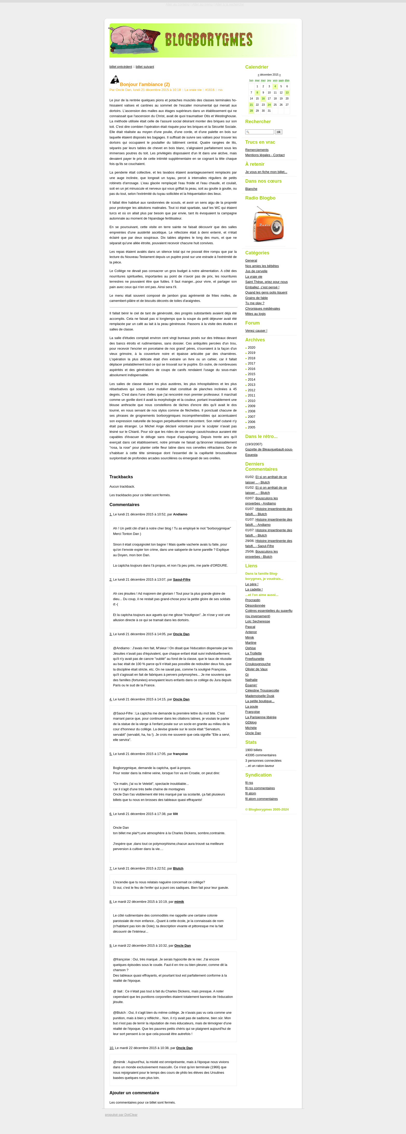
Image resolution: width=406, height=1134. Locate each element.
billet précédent (121, 67)
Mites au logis (255, 314)
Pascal (250, 627)
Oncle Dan (181, 634)
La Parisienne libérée (260, 717)
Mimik (249, 637)
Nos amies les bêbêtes (262, 266)
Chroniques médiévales (262, 308)
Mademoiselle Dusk (259, 696)
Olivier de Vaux (256, 669)
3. (111, 634)
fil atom (250, 793)
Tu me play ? (254, 303)
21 (251, 104)
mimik (179, 902)
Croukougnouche (257, 664)
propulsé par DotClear (121, 1115)
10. (112, 1048)
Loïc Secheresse (257, 621)
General (251, 260)
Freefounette (254, 659)
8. (111, 902)
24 (269, 104)
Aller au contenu (178, 4)
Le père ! (251, 584)
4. (111, 699)
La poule (251, 706)
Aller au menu (202, 4)
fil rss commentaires (260, 788)
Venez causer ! (256, 331)
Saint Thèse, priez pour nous (266, 282)
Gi (247, 675)
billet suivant (145, 67)
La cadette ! (254, 589)
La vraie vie (192, 90)
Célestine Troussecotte (262, 690)
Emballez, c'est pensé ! (262, 287)
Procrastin (252, 600)
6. (111, 814)
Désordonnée (255, 605)
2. (111, 579)
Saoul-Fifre (181, 579)
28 (251, 110)
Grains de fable (256, 298)
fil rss (249, 783)
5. (111, 754)
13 (287, 92)
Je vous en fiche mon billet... (266, 172)
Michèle (251, 728)
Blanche (251, 189)
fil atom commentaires (261, 799)
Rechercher (258, 121)
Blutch (178, 868)
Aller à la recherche (229, 4)
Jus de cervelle (256, 271)
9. (111, 945)
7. (111, 868)
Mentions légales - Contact (265, 155)
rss (220, 90)
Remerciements (257, 150)
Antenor (251, 632)
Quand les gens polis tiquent (266, 292)
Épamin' (251, 685)
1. (111, 514)
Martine (250, 643)
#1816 (210, 90)
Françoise (252, 712)
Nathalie (251, 680)
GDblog (250, 722)
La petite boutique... (259, 701)
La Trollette (253, 653)
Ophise (250, 648)
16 (263, 98)
